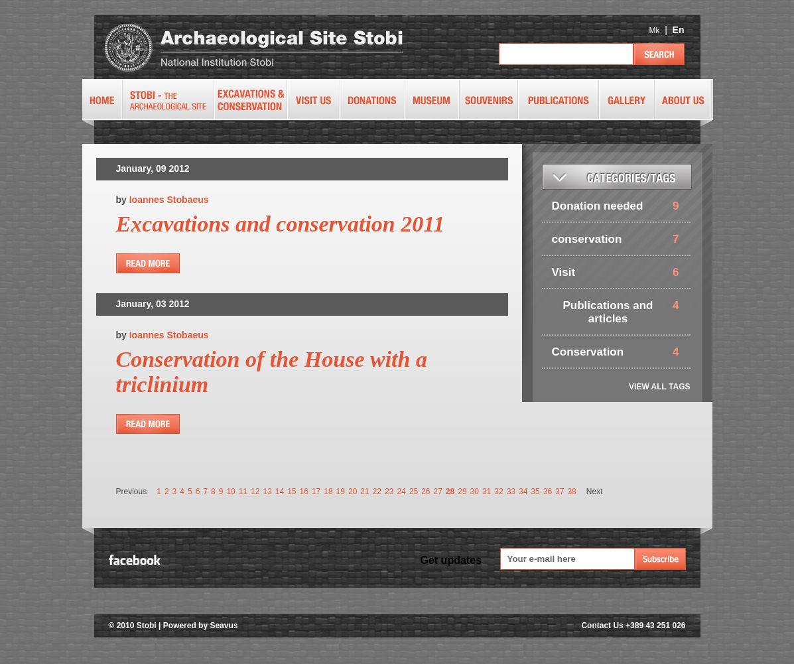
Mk (654, 30)
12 (255, 491)
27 (437, 491)
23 (389, 491)
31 (486, 491)
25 (413, 491)
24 (401, 491)
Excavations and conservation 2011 (280, 224)
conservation (587, 239)
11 (243, 491)
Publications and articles (607, 312)
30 (474, 491)
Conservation (588, 352)
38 (571, 491)
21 (364, 491)
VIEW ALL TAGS (659, 386)
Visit (564, 272)
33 (511, 491)
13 (267, 491)
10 (230, 491)
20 (352, 491)
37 (559, 491)
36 (547, 491)
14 (279, 491)
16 (304, 491)
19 (340, 491)
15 (291, 491)
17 (316, 491)
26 (425, 491)
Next (594, 491)
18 (328, 491)
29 (462, 491)
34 (523, 491)
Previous (131, 491)
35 (535, 491)
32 (498, 491)
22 (377, 491)
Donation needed (597, 206)
